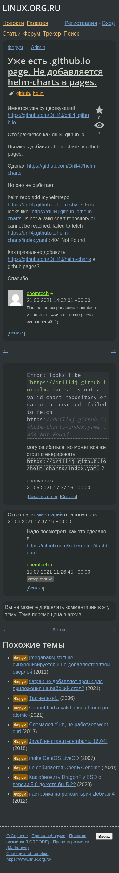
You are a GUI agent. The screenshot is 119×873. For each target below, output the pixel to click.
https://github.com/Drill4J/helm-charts (49, 259)
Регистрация (81, 23)
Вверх (104, 836)
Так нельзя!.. (44, 698)
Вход (108, 23)
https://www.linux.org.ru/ (28, 859)
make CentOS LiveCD (54, 758)
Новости (13, 23)
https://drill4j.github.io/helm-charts (45, 204)
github (23, 93)
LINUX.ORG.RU (32, 8)
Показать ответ (43, 496)
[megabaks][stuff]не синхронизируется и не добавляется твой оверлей (61, 665)
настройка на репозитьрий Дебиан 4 (72, 794)
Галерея (37, 23)
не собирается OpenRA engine (64, 767)
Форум (31, 33)
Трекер (52, 33)
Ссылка (16, 333)
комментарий (47, 514)
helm (38, 93)
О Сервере (17, 835)
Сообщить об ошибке (27, 853)
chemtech (38, 293)
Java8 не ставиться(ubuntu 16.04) (68, 741)
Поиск (71, 33)
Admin (38, 47)
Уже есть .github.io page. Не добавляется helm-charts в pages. (55, 71)
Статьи (12, 33)
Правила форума (49, 835)
